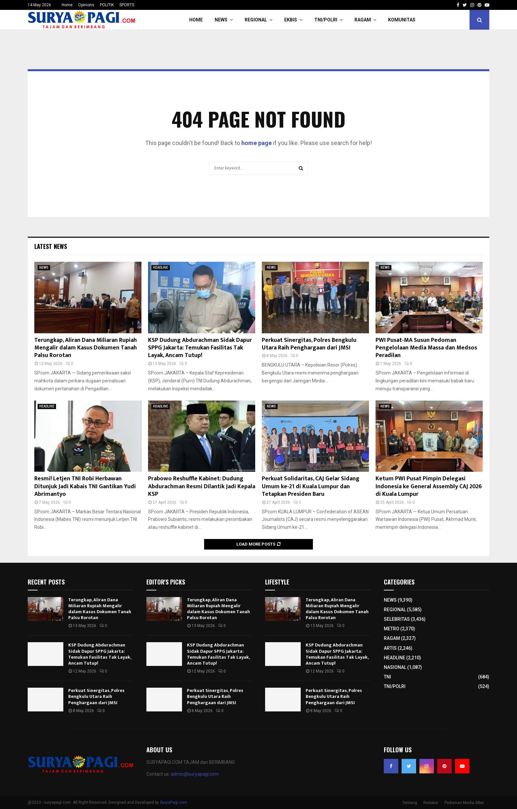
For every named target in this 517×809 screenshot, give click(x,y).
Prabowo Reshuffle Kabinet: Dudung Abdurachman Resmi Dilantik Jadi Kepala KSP (201, 486)
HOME (196, 19)
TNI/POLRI (325, 19)
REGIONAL (256, 19)
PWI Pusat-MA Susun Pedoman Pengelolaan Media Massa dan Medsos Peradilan (426, 348)
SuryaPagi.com (173, 802)
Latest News (50, 246)
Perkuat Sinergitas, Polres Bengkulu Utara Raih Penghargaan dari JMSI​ (309, 344)
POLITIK (107, 5)
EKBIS (290, 19)
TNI (387, 676)
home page (256, 142)
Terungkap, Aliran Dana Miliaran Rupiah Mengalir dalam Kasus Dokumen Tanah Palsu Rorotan (85, 348)
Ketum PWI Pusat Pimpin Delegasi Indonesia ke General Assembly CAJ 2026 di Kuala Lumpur (429, 486)
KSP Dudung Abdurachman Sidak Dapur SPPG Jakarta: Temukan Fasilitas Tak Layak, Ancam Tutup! (200, 348)
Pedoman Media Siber (464, 802)
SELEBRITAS (397, 619)
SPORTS (126, 5)
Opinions (86, 5)
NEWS (221, 19)
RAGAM (362, 19)
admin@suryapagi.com (195, 774)
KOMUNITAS (401, 19)
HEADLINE (160, 267)
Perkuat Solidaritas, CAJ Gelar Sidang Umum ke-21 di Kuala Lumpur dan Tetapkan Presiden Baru (310, 486)
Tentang (409, 802)
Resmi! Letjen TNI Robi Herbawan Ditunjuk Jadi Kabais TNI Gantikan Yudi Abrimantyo (85, 486)
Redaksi (430, 802)
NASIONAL (395, 667)
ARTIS (390, 648)
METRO (391, 628)
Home (67, 5)
